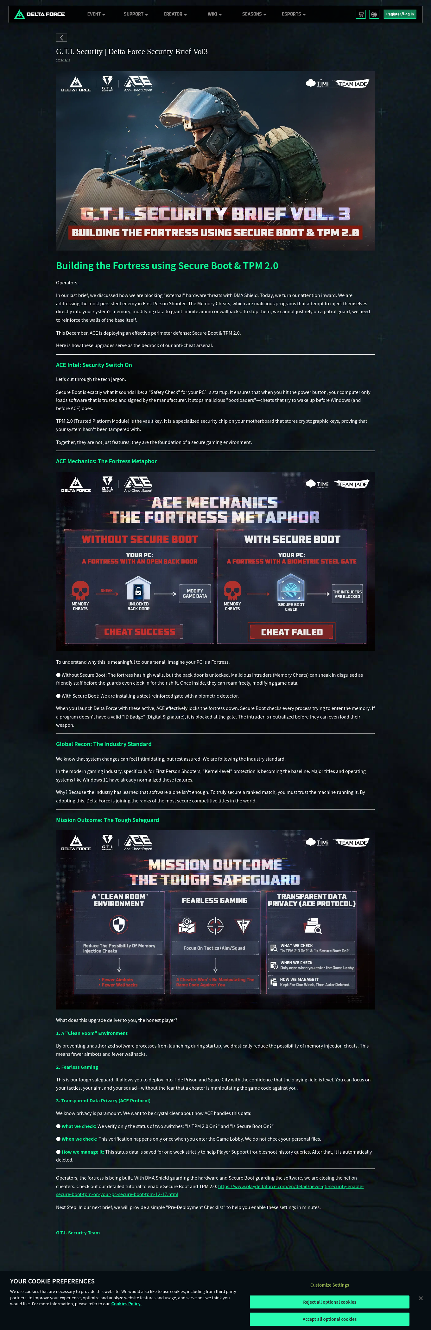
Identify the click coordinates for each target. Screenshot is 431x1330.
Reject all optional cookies (329, 1302)
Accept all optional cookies (330, 1319)
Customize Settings (329, 1285)
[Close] (421, 1298)
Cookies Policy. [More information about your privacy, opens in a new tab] (126, 1304)
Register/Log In (400, 14)
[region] (215, 1300)
